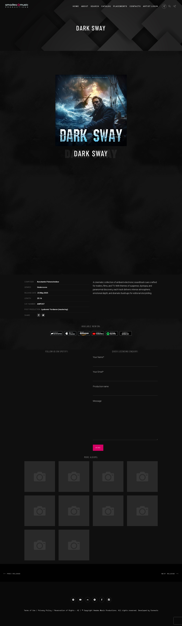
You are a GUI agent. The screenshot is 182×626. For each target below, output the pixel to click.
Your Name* (125, 360)
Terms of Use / (31, 610)
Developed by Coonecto (148, 610)
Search (95, 6)
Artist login (150, 6)
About (84, 6)
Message (125, 420)
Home (76, 6)
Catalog (106, 6)
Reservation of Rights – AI (67, 610)
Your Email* (125, 374)
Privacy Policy (45, 610)
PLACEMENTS (120, 6)
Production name (125, 389)
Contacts (135, 6)
